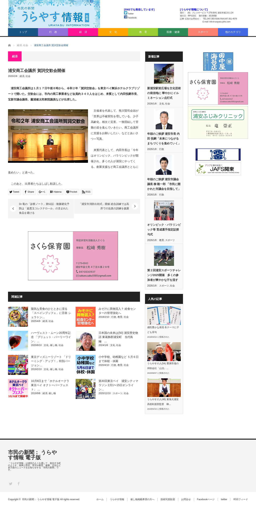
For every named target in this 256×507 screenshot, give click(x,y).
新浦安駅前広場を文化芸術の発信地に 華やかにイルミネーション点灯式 (164, 93)
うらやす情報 (117, 499)
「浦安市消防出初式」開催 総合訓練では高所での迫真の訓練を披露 (104, 206)
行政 (113, 317)
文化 (46, 345)
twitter (224, 499)
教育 (120, 317)
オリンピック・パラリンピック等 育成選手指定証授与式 (164, 229)
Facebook (130, 18)
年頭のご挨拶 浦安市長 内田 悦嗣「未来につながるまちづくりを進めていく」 (164, 138)
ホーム (100, 499)
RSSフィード (240, 499)
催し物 (53, 345)
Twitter (129, 14)
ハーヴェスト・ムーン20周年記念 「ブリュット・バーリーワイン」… (51, 337)
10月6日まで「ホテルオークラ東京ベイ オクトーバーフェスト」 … (50, 385)
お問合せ (186, 499)
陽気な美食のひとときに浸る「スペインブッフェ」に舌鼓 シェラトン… (51, 313)
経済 (22, 76)
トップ (23, 31)
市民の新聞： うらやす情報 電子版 (32, 454)
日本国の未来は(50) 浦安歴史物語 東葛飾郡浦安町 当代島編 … (118, 337)
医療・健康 (173, 31)
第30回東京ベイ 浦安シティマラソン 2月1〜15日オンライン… (118, 385)
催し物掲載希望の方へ (142, 499)
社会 (28, 76)
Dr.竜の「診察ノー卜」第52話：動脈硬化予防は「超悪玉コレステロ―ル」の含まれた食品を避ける (44, 208)
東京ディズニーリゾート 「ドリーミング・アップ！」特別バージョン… (51, 361)
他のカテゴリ (233, 31)
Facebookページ (206, 499)
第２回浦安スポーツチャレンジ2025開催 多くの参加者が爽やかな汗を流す (164, 275)
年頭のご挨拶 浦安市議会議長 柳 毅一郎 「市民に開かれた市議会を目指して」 (164, 184)
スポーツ (203, 31)
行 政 (53, 31)
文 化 (113, 31)
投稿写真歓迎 (168, 499)
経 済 (83, 31)
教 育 (143, 31)
